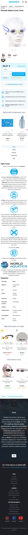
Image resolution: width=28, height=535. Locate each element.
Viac (14, 455)
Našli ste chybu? (14, 505)
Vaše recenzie (14, 483)
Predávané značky (14, 507)
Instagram (23, 467)
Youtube (13, 467)
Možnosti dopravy (21, 66)
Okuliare (11, 6)
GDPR (14, 497)
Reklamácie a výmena (14, 493)
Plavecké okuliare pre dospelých (15, 396)
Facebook (17, 467)
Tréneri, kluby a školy (14, 509)
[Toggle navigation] (2, 2)
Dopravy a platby (14, 491)
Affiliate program (14, 511)
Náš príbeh (14, 479)
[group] (7, 128)
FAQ (14, 485)
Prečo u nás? (14, 481)
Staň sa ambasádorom (14, 513)
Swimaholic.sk (4, 6)
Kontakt (14, 477)
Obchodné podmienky (14, 495)
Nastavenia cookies (14, 499)
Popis (14, 146)
